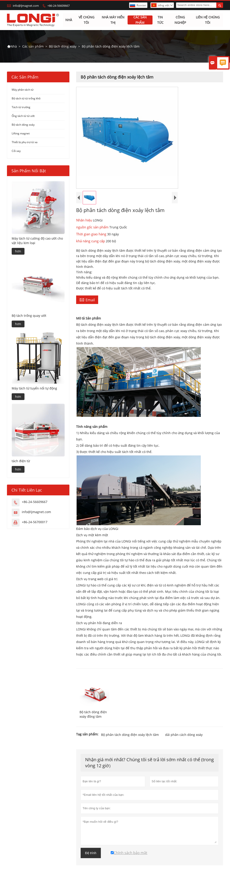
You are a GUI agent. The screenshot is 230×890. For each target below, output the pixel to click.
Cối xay (16, 151)
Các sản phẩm (140, 20)
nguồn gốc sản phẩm (92, 227)
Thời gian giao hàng (91, 234)
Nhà (68, 20)
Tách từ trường (21, 107)
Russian (141, 5)
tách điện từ (21, 461)
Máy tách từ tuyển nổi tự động (34, 388)
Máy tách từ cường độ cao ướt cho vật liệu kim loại (37, 240)
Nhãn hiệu (84, 220)
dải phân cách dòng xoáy (184, 735)
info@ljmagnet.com (26, 6)
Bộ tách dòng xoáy (62, 46)
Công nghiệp (180, 20)
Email (87, 300)
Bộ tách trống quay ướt (29, 316)
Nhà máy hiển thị (113, 20)
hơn (18, 251)
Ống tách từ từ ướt (23, 116)
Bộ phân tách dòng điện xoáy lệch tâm (130, 735)
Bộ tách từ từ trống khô (26, 99)
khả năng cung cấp (91, 241)
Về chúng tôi (86, 20)
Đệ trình (90, 853)
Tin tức (160, 20)
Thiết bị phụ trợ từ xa (25, 142)
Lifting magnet (21, 134)
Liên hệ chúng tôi (208, 20)
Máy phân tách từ (22, 90)
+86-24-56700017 (34, 522)
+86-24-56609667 (58, 6)
